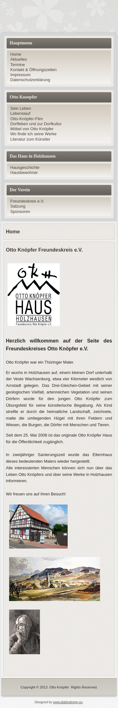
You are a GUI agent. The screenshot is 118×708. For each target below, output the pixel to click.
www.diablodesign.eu (67, 702)
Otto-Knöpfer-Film (26, 118)
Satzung (17, 206)
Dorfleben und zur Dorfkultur (36, 123)
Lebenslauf (20, 113)
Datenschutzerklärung (30, 79)
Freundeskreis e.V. (27, 201)
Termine (17, 64)
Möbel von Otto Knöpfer (31, 128)
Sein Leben (20, 108)
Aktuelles (18, 59)
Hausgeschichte (25, 167)
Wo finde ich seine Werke (33, 133)
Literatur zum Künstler (30, 139)
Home (15, 54)
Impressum (20, 74)
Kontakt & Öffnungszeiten (33, 69)
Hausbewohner (24, 172)
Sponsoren (20, 211)
